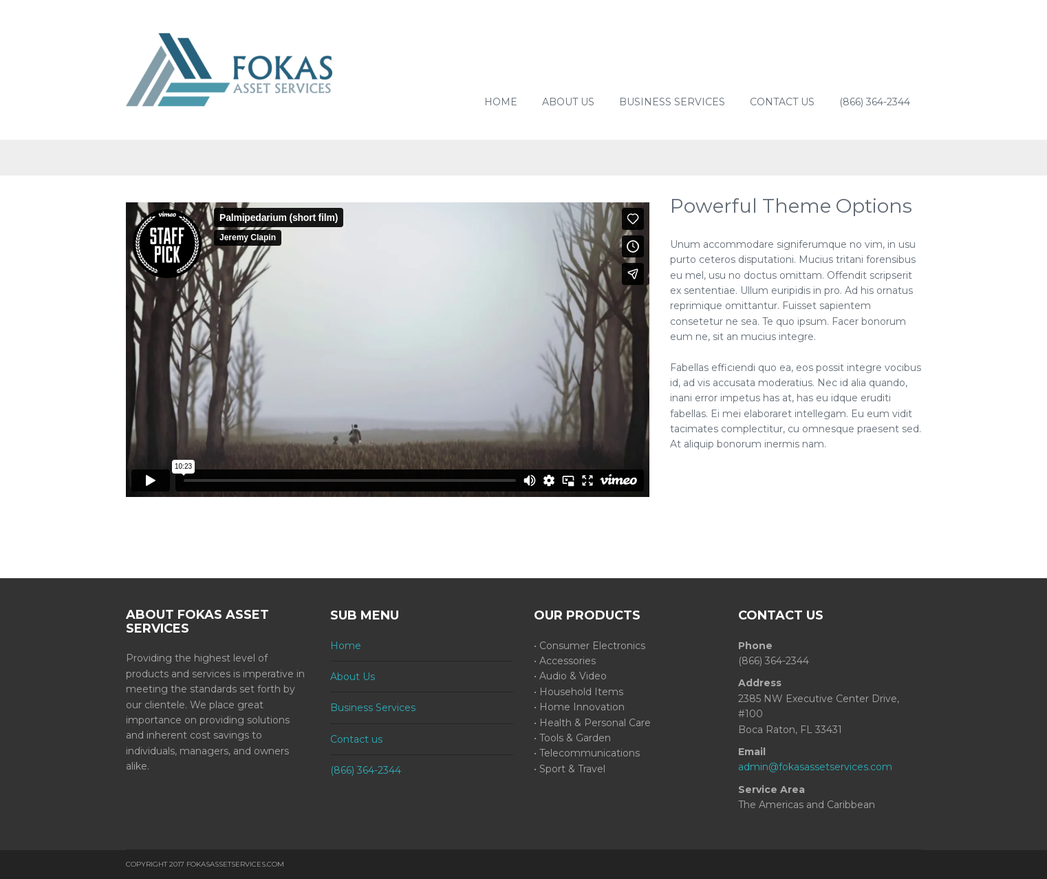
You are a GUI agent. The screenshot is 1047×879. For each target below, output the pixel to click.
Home (500, 102)
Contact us (782, 102)
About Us (568, 102)
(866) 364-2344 (874, 102)
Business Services (672, 102)
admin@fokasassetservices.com (815, 767)
